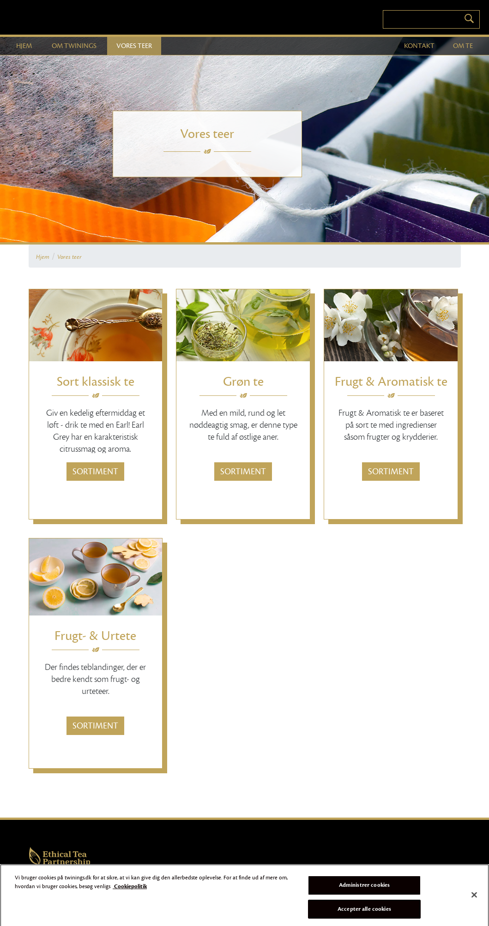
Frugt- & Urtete (95, 635)
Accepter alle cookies (364, 911)
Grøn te (243, 381)
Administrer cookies (364, 887)
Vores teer (69, 257)
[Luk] (474, 898)
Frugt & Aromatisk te (391, 381)
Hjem (42, 257)
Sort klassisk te (95, 381)
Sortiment (95, 471)
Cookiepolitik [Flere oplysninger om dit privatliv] (130, 889)
